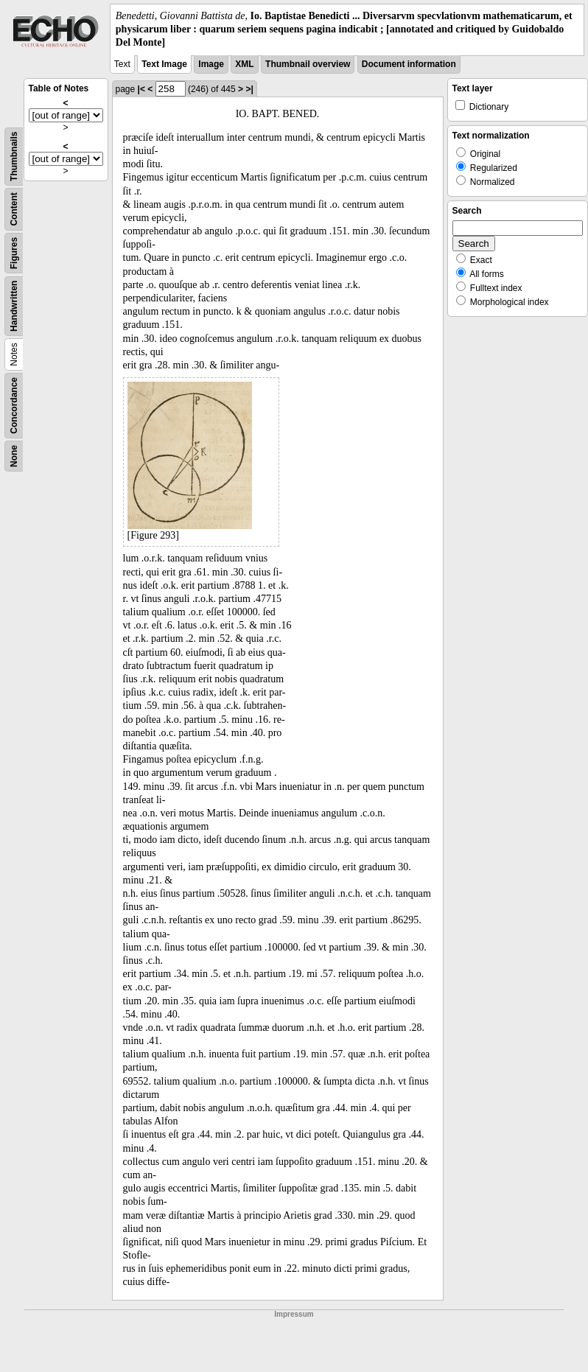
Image (211, 64)
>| (249, 89)
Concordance (14, 405)
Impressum (293, 1314)
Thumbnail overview (307, 64)
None (14, 456)
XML (244, 64)
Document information (409, 64)
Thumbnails (14, 156)
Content (14, 208)
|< (141, 89)
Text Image (164, 64)
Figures (14, 252)
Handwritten (14, 305)
